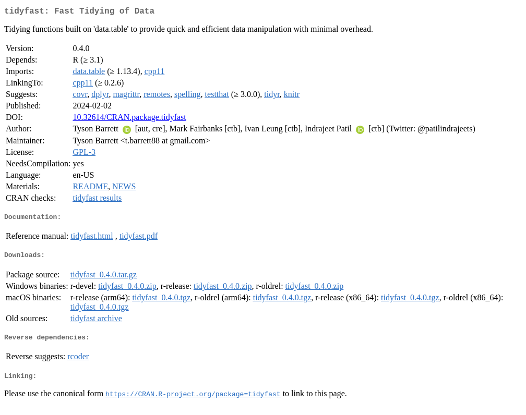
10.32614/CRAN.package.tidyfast (129, 119)
